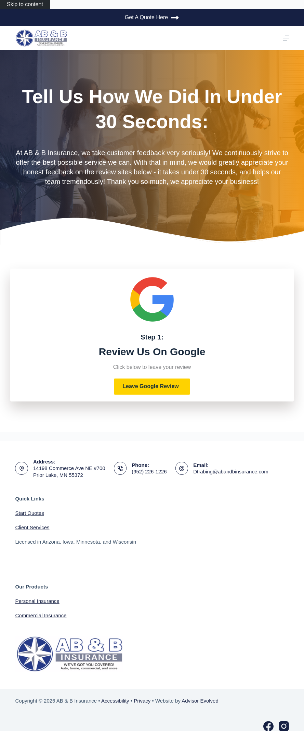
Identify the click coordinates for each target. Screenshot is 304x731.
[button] (152, 387)
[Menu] (286, 38)
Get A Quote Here (152, 17)
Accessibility (115, 701)
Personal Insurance (37, 601)
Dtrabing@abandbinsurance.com (230, 471)
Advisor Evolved (200, 701)
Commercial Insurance (40, 615)
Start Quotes (29, 513)
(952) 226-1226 (149, 471)
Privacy (142, 701)
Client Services (32, 527)
